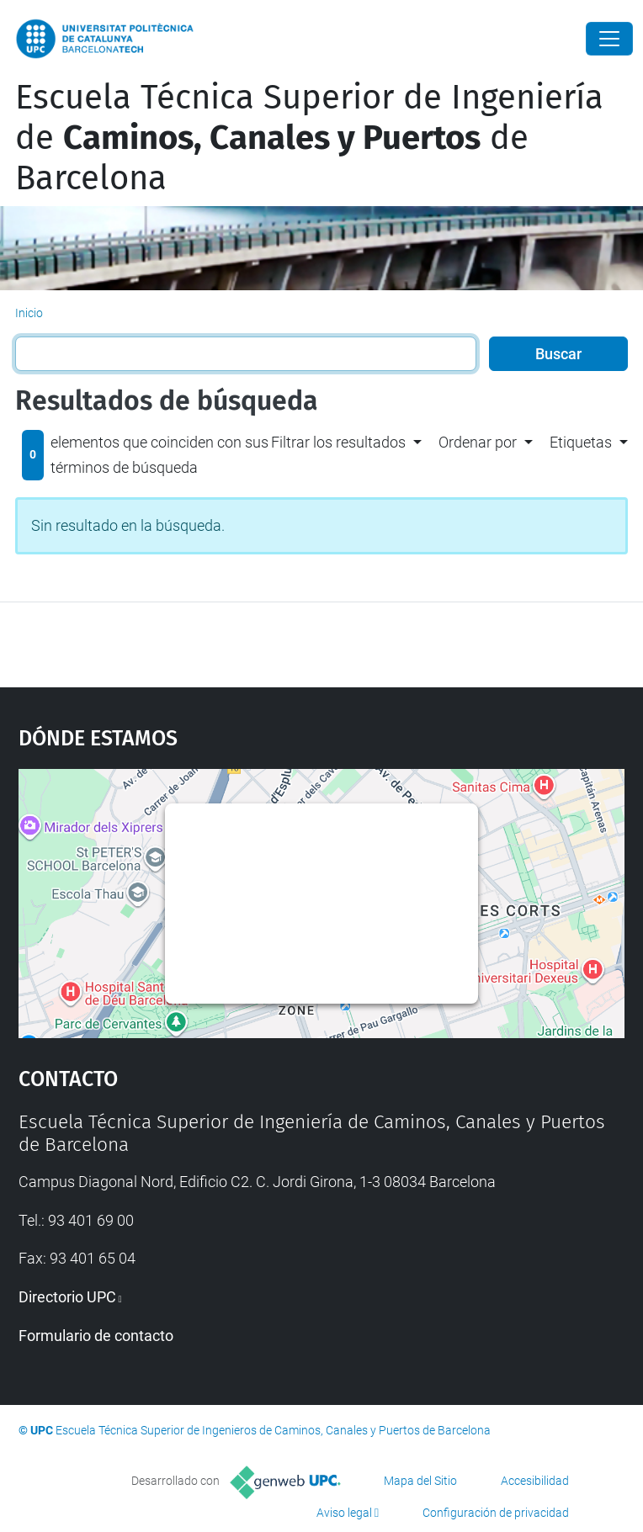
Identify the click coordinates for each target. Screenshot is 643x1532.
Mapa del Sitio (420, 1480)
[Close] (609, 39)
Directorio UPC (67, 1297)
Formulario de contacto (96, 1335)
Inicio (29, 313)
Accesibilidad (535, 1480)
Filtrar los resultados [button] (338, 442)
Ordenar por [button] (477, 442)
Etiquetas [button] (581, 442)
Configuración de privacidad (495, 1512)
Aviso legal (344, 1512)
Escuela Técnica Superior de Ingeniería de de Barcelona (309, 138)
